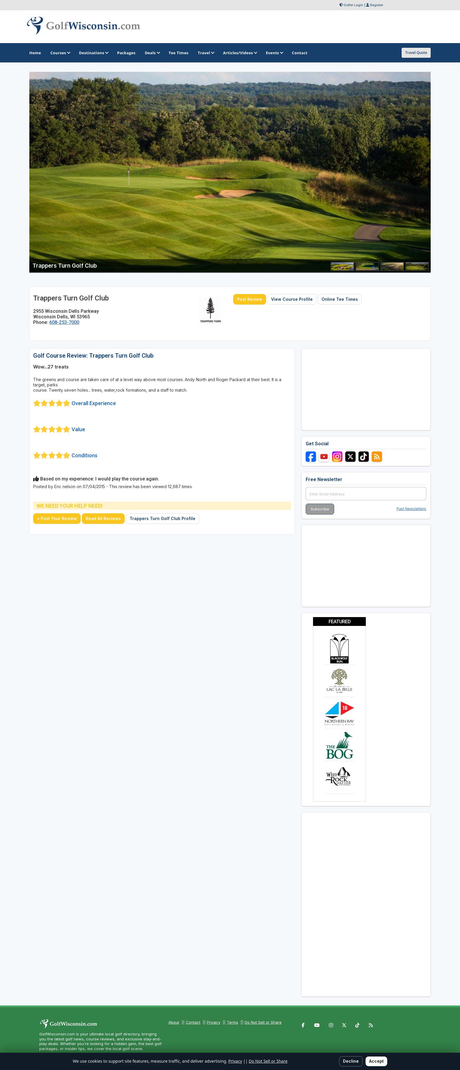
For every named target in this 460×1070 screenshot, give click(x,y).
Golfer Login (353, 5)
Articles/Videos (239, 52)
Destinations (93, 52)
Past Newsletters (411, 509)
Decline (351, 1061)
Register (376, 5)
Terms (232, 1022)
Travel (206, 52)
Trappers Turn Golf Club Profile (162, 518)
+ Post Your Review (57, 518)
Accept (376, 1061)
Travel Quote (416, 52)
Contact (193, 1022)
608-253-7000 (64, 322)
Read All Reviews (103, 518)
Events (274, 52)
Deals (152, 52)
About (173, 1022)
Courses (60, 52)
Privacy (213, 1022)
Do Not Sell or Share (263, 1022)
